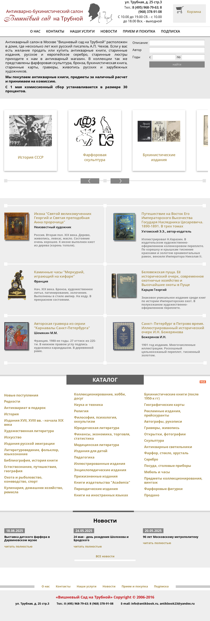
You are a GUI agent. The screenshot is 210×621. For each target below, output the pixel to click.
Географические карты (164, 404)
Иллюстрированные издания (99, 463)
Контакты (55, 31)
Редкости (12, 401)
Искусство (13, 437)
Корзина (194, 11)
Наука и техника (88, 404)
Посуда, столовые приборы (167, 465)
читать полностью (18, 546)
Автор (137, 50)
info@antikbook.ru (144, 603)
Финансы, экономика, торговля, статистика (102, 436)
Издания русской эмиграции (29, 443)
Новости (108, 31)
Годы (136, 57)
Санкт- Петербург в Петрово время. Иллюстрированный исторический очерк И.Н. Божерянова (173, 327)
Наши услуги (82, 31)
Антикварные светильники (168, 447)
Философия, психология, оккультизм (95, 419)
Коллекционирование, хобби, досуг (100, 396)
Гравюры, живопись (161, 428)
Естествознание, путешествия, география (30, 468)
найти (177, 64)
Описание (140, 43)
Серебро (151, 459)
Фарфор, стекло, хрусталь (166, 453)
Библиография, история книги (31, 460)
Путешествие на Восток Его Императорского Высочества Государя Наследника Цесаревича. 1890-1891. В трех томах (172, 219)
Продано (151, 495)
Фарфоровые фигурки (163, 489)
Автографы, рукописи (163, 421)
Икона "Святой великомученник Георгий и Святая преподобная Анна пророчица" (62, 217)
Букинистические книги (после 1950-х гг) (171, 396)
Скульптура (154, 440)
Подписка (170, 31)
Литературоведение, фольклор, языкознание (31, 452)
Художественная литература (29, 431)
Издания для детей (90, 451)
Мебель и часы (157, 472)
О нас (35, 31)
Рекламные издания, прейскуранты (162, 413)
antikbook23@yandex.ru (177, 603)
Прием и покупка (139, 31)
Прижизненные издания (96, 476)
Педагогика (84, 457)
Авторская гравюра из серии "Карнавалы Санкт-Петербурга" (62, 325)
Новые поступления (21, 395)
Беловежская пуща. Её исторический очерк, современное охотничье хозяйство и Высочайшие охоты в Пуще (173, 278)
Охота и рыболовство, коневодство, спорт (23, 479)
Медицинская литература (96, 445)
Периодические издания (96, 489)
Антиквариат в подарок (25, 407)
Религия (81, 411)
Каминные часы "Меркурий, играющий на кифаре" (59, 274)
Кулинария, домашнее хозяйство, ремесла (33, 490)
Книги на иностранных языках (101, 495)
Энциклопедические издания (100, 470)
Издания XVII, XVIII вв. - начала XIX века (34, 422)
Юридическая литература (96, 428)
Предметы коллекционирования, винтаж (173, 480)
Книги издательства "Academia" (102, 482)
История (11, 414)
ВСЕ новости (105, 556)
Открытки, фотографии (165, 434)
